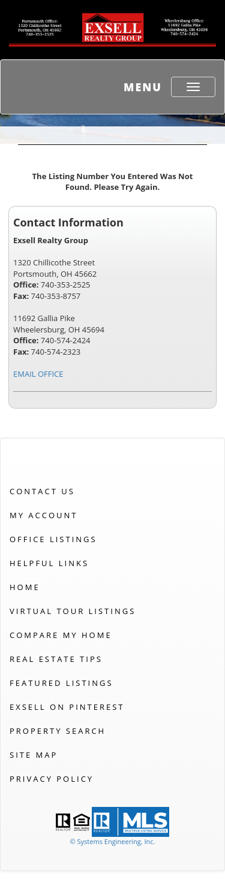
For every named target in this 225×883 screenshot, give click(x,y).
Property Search (58, 730)
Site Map (34, 754)
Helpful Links (49, 563)
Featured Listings (61, 683)
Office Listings (53, 539)
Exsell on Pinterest (67, 706)
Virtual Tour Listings (73, 611)
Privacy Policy (52, 778)
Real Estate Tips (56, 659)
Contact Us (42, 491)
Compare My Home (61, 635)
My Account (43, 515)
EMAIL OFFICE (38, 373)
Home (25, 587)
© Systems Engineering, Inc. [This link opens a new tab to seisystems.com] (112, 841)
